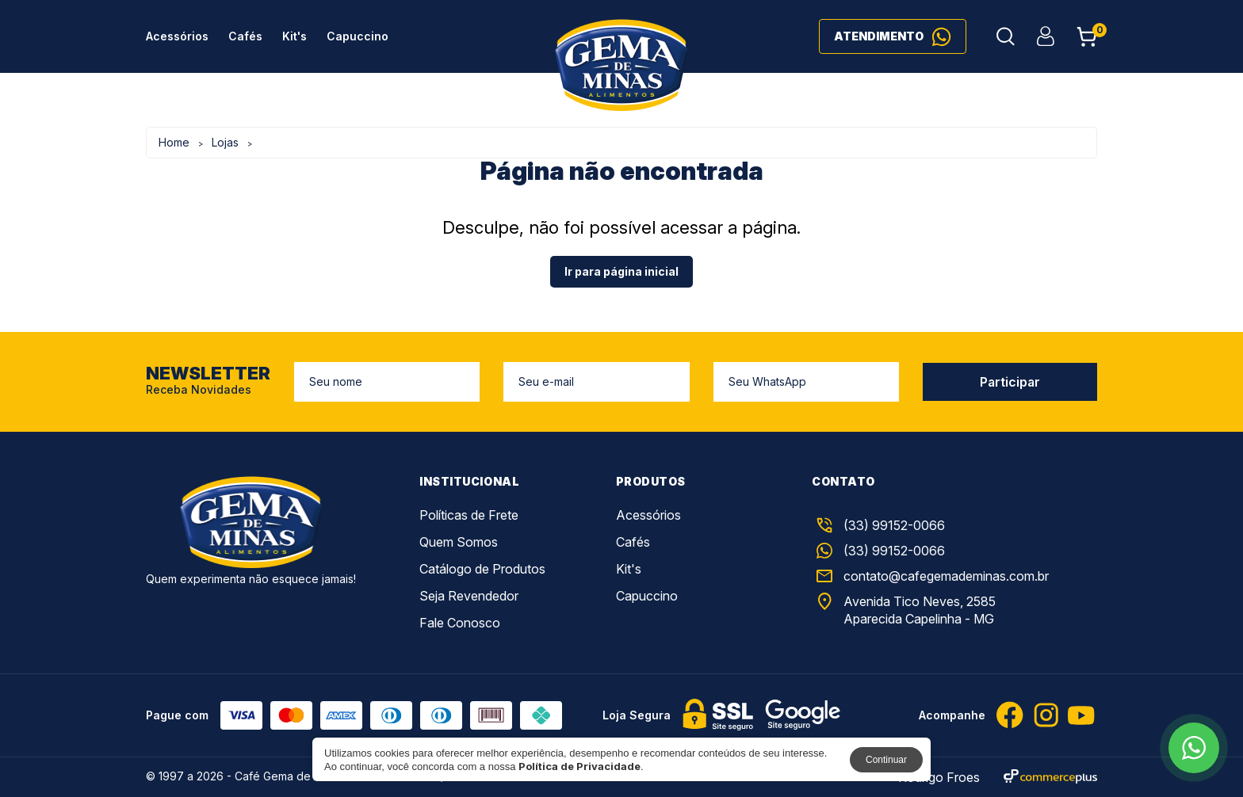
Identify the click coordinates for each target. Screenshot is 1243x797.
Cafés (245, 36)
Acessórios (177, 36)
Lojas (225, 142)
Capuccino (357, 36)
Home (174, 142)
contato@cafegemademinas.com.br (930, 576)
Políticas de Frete (468, 515)
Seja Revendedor (468, 595)
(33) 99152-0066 (878, 550)
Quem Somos (458, 542)
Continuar (886, 759)
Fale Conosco (459, 622)
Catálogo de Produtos (482, 568)
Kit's (294, 36)
